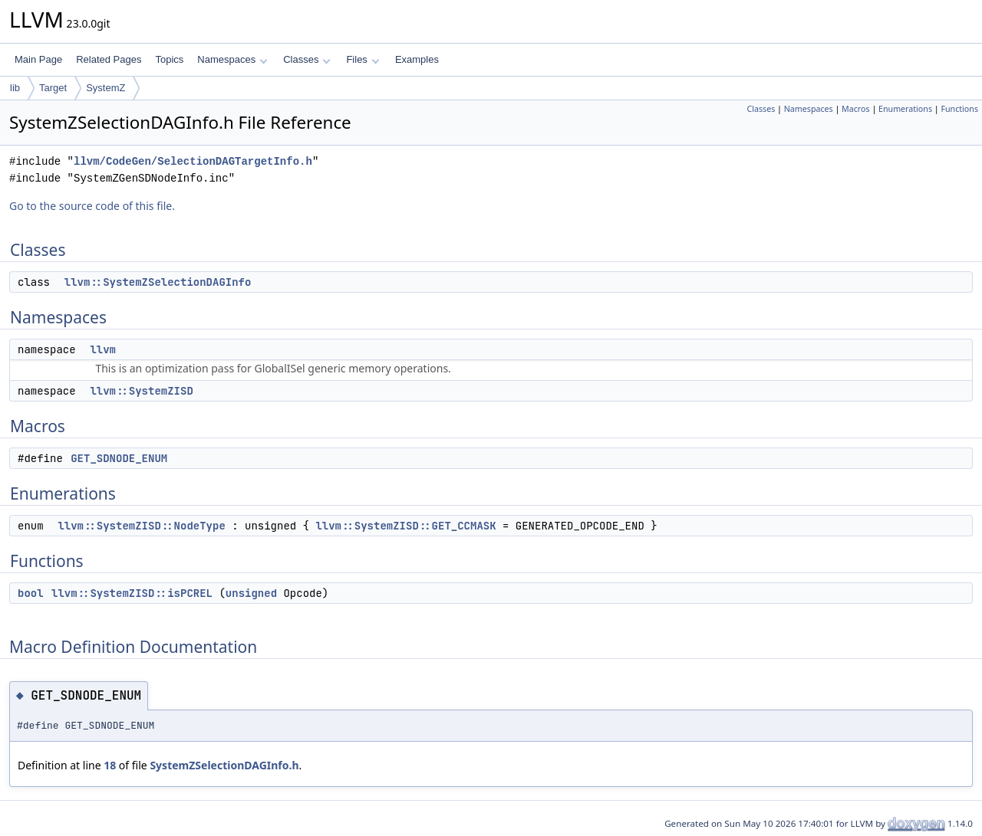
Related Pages (108, 59)
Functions (959, 108)
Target (53, 87)
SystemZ (105, 87)
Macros (856, 108)
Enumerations (905, 108)
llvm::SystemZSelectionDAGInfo (158, 282)
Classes (307, 59)
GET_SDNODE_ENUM (119, 458)
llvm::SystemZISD (141, 391)
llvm (103, 349)
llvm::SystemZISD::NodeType (141, 526)
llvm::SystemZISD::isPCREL (132, 593)
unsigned (251, 593)
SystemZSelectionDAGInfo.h (224, 765)
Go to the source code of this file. (92, 205)
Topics (169, 59)
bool (31, 593)
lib (15, 87)
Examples (417, 59)
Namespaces (232, 59)
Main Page (38, 59)
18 (110, 765)
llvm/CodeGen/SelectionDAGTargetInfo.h (193, 161)
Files (362, 59)
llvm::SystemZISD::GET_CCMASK (405, 526)
